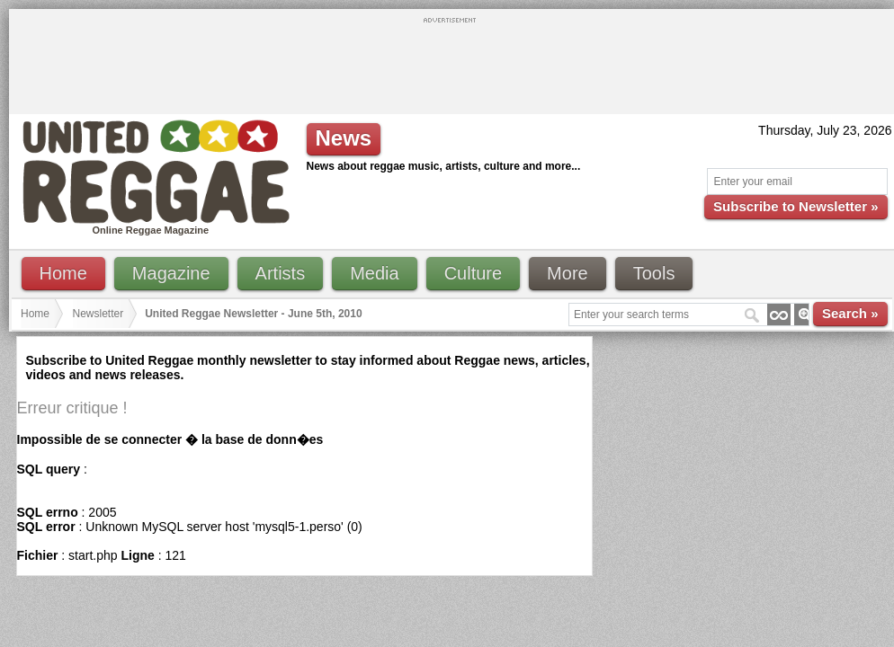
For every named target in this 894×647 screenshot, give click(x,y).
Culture (473, 273)
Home (63, 273)
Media (374, 273)
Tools (654, 273)
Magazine (171, 273)
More (567, 273)
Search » (850, 313)
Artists (280, 273)
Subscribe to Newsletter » (795, 206)
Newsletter (98, 313)
